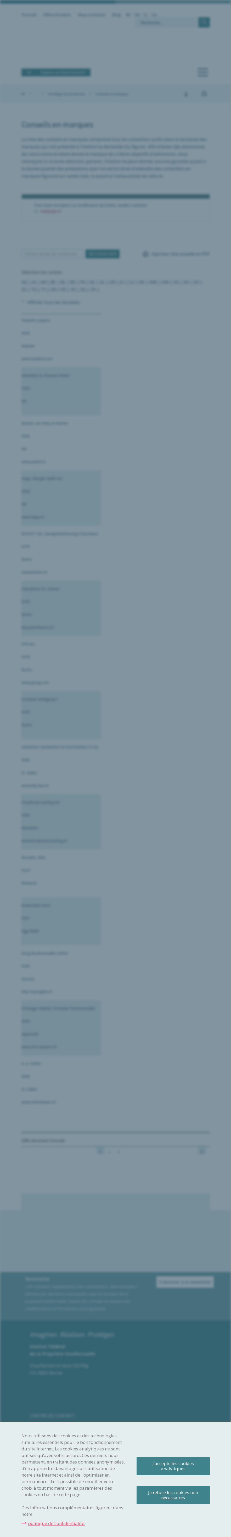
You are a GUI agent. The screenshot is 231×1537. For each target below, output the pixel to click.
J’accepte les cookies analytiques (173, 1466)
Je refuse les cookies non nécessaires (173, 1495)
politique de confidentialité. (56, 1523)
